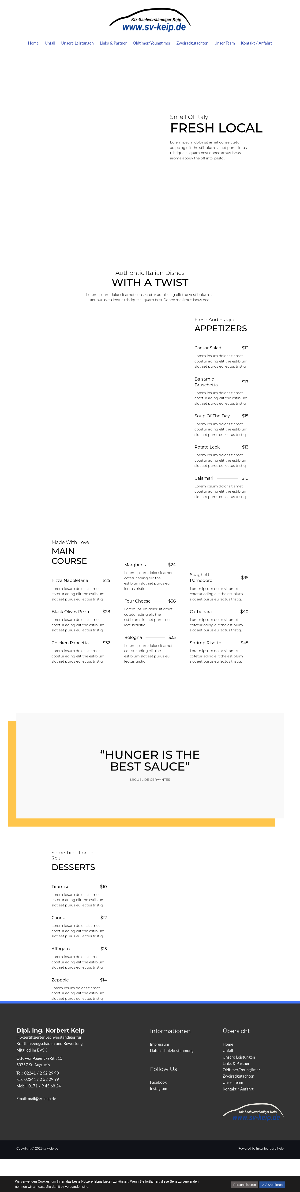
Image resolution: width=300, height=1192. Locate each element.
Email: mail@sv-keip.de (36, 1098)
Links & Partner (113, 43)
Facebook (158, 1082)
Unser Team (224, 43)
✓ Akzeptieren (272, 1185)
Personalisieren (244, 1185)
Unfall (50, 43)
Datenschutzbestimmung (172, 1050)
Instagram (158, 1088)
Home (33, 43)
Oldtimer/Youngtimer (151, 43)
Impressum (159, 1044)
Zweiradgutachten (192, 43)
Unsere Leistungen (77, 43)
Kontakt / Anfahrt (256, 43)
